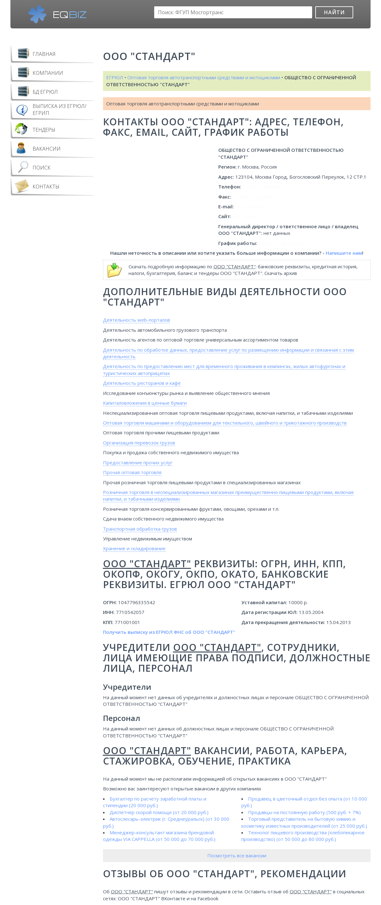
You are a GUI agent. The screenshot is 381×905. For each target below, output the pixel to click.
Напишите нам (344, 253)
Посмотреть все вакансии (236, 855)
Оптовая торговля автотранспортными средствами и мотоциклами (203, 77)
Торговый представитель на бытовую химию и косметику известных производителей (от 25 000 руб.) (304, 822)
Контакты (46, 186)
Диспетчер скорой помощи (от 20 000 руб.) (159, 812)
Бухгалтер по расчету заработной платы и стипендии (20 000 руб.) (154, 801)
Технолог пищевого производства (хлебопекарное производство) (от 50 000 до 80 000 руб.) (303, 835)
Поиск (42, 167)
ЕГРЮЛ (114, 77)
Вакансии (47, 148)
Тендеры (44, 129)
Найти (334, 12)
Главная (44, 54)
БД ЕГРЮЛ (45, 91)
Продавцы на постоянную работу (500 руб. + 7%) (304, 812)
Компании (48, 72)
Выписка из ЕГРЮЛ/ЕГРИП (59, 109)
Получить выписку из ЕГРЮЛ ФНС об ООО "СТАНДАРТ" (169, 632)
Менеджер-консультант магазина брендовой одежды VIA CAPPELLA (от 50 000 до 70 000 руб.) (159, 835)
